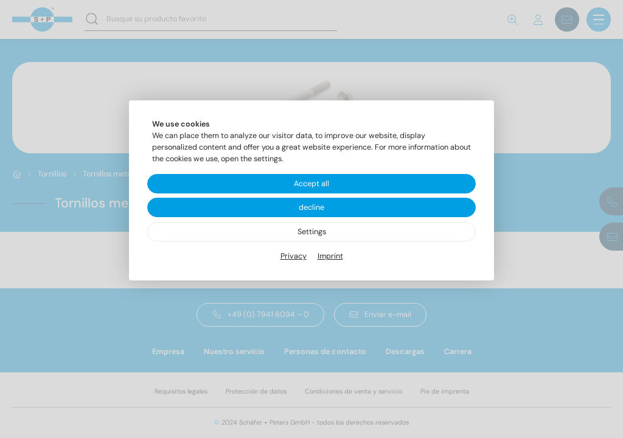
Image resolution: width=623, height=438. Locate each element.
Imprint (330, 256)
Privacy (293, 256)
